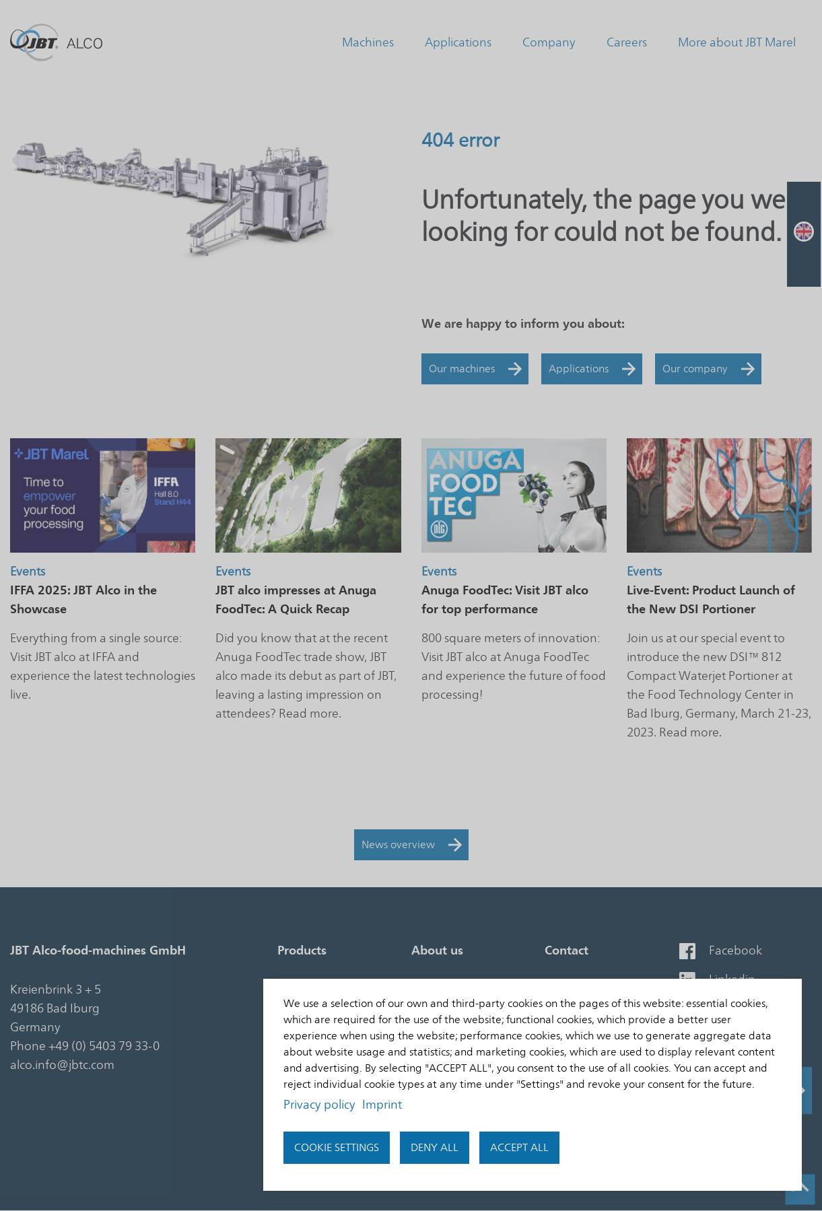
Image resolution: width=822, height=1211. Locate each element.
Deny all (434, 1147)
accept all (519, 1147)
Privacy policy (319, 1104)
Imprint (382, 1104)
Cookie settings (336, 1147)
